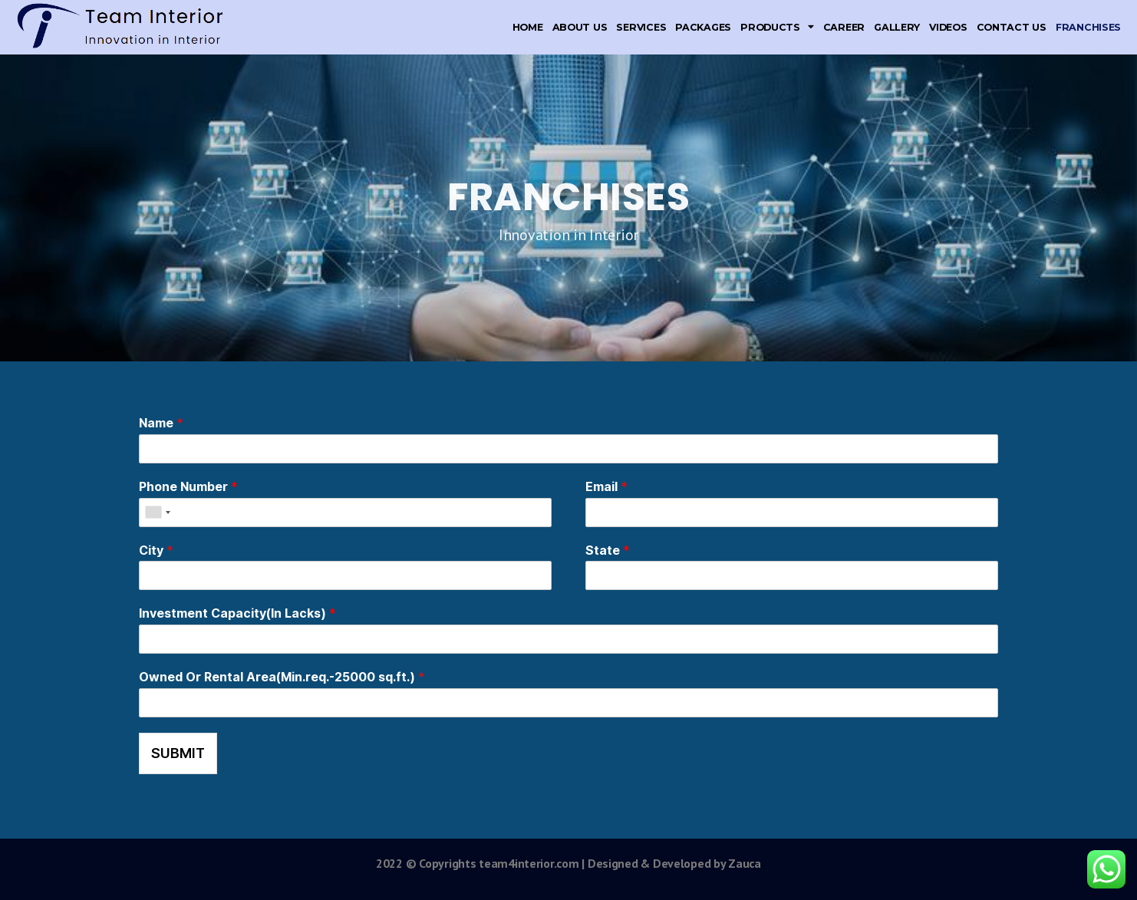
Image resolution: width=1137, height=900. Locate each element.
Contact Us (1011, 27)
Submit (178, 753)
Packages (703, 27)
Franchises (1088, 27)
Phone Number (188, 486)
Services (641, 27)
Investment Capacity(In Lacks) (237, 613)
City (156, 550)
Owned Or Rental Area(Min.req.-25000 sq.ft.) (282, 676)
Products (777, 27)
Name (161, 422)
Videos (948, 27)
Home (527, 27)
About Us (580, 27)
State (607, 550)
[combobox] (157, 512)
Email (606, 486)
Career (844, 27)
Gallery (897, 27)
